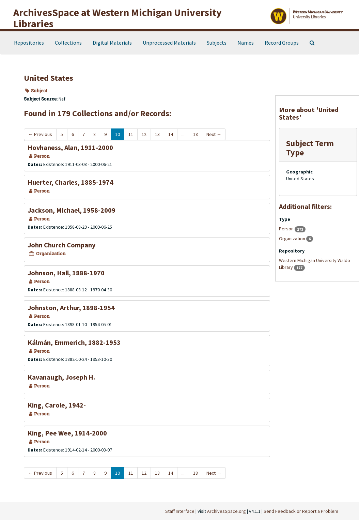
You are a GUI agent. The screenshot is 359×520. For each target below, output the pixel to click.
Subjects (217, 42)
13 (157, 134)
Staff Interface (179, 511)
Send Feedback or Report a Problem (301, 511)
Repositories (29, 42)
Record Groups (282, 42)
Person (287, 229)
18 (195, 134)
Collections (68, 42)
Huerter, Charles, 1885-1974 (70, 182)
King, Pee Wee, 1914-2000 (67, 433)
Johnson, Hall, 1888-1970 (66, 273)
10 (117, 134)
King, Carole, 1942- (57, 405)
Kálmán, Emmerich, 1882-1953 (74, 342)
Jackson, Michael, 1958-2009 (71, 210)
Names (245, 42)
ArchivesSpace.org (226, 511)
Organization (292, 238)
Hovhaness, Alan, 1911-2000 (70, 147)
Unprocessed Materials (169, 42)
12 (144, 134)
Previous (40, 134)
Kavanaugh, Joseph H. (61, 377)
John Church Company (61, 245)
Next (213, 134)
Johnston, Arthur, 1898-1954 (71, 307)
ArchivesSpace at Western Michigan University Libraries (117, 18)
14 (170, 134)
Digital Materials (112, 42)
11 (130, 134)
